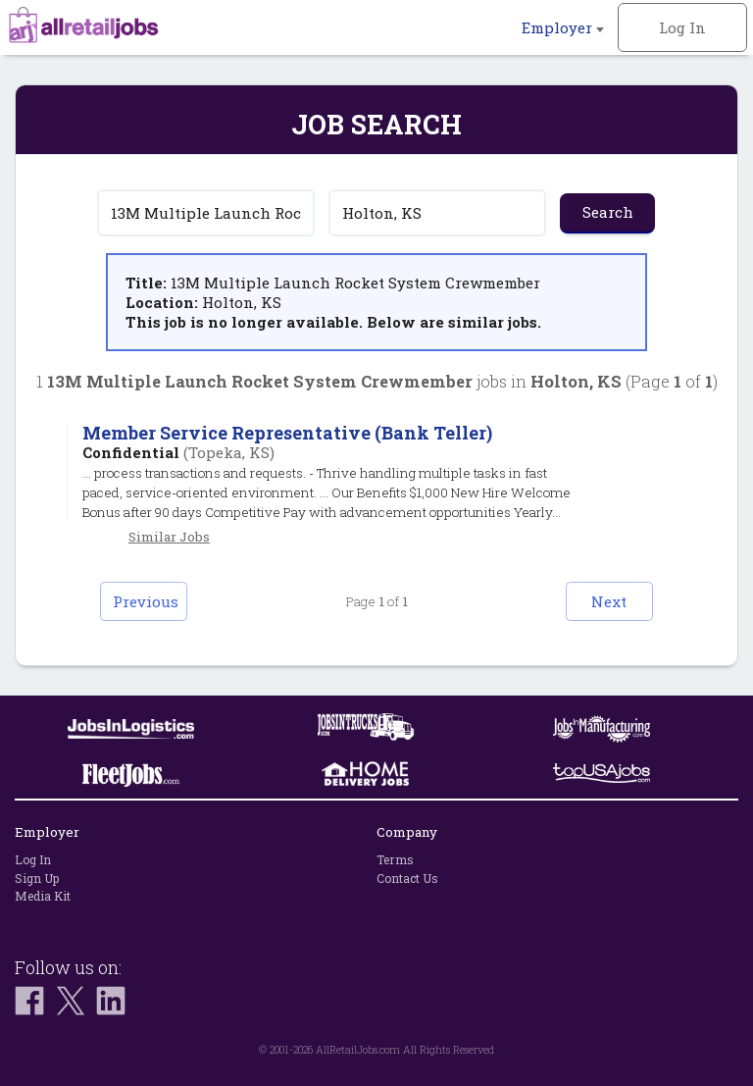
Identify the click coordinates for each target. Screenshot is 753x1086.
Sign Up (37, 878)
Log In (682, 27)
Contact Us (407, 878)
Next (607, 601)
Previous (147, 601)
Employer (563, 27)
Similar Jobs (169, 536)
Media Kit (43, 896)
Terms (395, 859)
